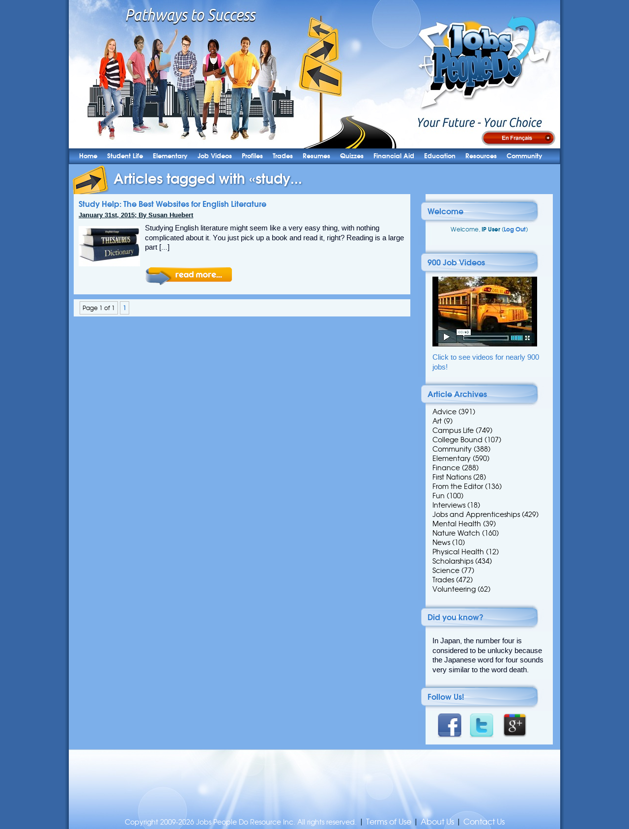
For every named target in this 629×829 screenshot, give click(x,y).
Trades (283, 156)
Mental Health (456, 523)
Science (445, 570)
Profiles (252, 156)
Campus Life (453, 430)
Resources (481, 156)
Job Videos (215, 156)
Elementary (170, 156)
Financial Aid (393, 156)
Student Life (125, 156)
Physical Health (458, 551)
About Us (437, 822)
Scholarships (452, 561)
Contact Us (484, 822)
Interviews (448, 505)
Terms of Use (388, 822)
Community (525, 156)
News (441, 542)
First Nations (451, 477)
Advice (444, 411)
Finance (446, 467)
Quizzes (352, 156)
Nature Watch (456, 533)
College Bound (457, 439)
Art (437, 421)
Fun (438, 495)
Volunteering (454, 589)
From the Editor (457, 486)
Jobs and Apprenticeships (476, 514)
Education (440, 156)
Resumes (316, 156)
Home (88, 156)
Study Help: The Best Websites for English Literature (172, 204)
